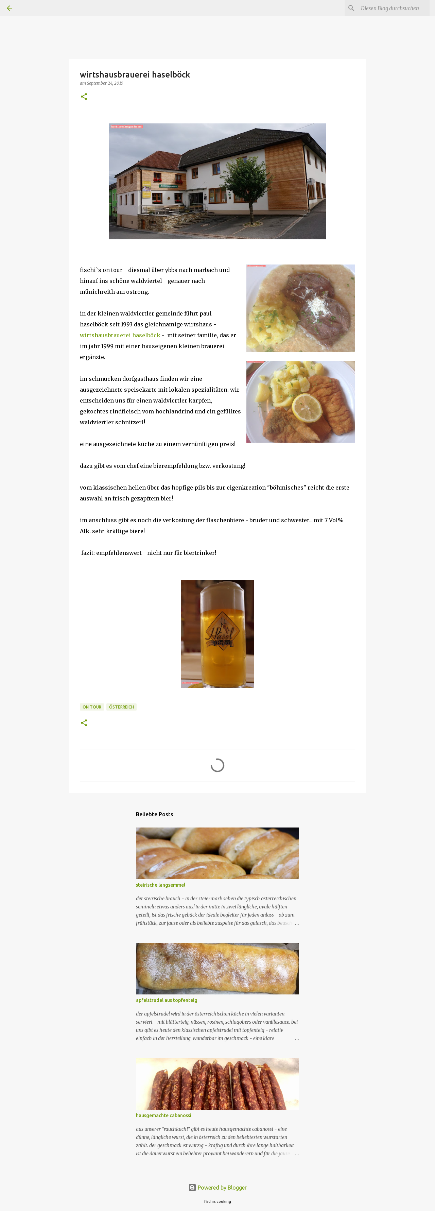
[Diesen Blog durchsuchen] (394, 8)
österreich (121, 707)
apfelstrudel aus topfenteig (166, 1000)
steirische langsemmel (160, 885)
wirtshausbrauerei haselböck (120, 335)
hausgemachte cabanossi (163, 1115)
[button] (84, 97)
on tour (92, 707)
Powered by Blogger (217, 1187)
